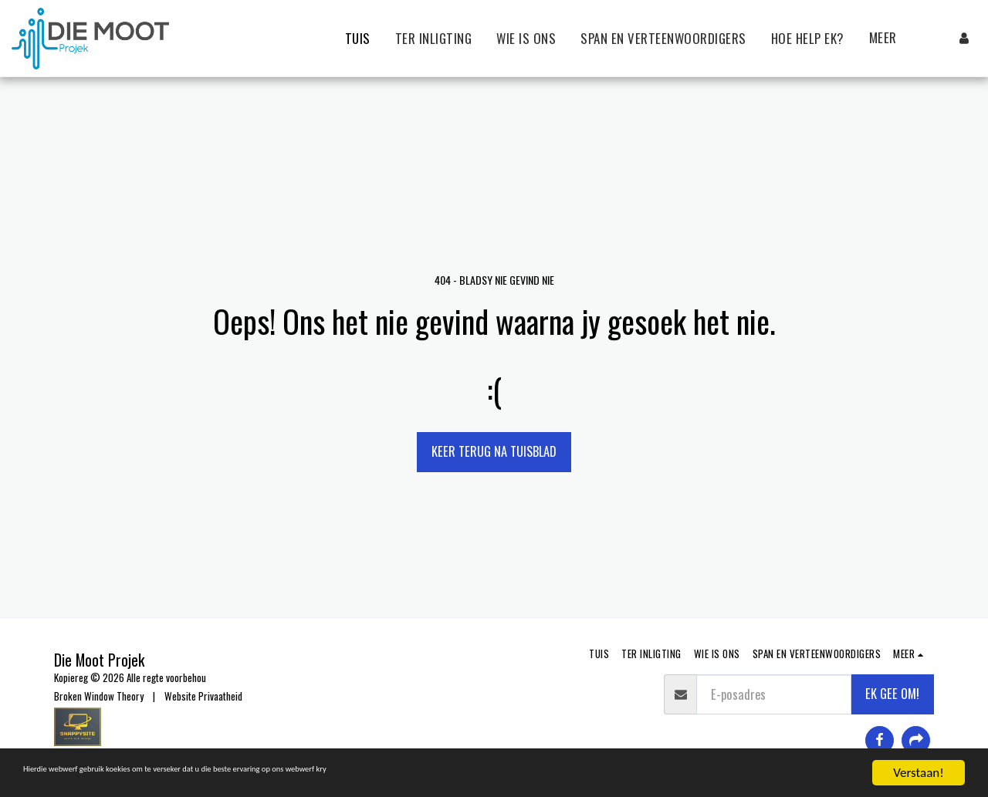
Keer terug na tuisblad (494, 451)
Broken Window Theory (99, 696)
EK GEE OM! (892, 693)
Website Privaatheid (203, 696)
